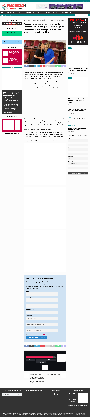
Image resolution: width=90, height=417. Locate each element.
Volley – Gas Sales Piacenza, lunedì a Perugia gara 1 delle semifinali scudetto (77, 100)
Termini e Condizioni (5, 415)
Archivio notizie (5, 400)
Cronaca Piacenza (11, 12)
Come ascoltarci (5, 402)
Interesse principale (31, 328)
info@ (73, 401)
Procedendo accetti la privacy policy (38, 334)
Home (2, 12)
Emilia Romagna (51, 359)
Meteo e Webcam (65, 12)
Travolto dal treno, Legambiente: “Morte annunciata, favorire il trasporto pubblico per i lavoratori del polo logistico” (14, 60)
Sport (20, 12)
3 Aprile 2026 (71, 73)
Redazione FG (36, 35)
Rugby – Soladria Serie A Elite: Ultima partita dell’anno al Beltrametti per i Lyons (11, 94)
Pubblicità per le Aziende (6, 407)
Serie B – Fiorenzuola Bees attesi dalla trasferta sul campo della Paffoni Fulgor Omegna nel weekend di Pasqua (11, 102)
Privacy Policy (83, 414)
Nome (27, 291)
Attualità (40, 12)
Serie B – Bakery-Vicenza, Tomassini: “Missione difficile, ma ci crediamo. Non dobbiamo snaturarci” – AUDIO (11, 106)
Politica (55, 12)
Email (27, 303)
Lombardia (41, 359)
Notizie (31, 19)
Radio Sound (3, 1)
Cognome (28, 297)
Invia (16, 34)
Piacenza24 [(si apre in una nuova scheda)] (17, 41)
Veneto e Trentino (41, 362)
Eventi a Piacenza (30, 12)
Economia (47, 12)
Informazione (4, 405)
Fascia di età (29, 321)
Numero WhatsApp (31, 309)
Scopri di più (71, 402)
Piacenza (30, 359)
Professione (29, 315)
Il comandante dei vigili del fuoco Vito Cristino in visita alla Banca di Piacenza (14, 52)
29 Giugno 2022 (28, 35)
